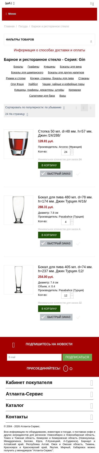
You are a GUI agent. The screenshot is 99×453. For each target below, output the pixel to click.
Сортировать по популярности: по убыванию (35, 108)
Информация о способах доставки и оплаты (49, 50)
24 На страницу (16, 114)
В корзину (49, 165)
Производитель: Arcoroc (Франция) (60, 146)
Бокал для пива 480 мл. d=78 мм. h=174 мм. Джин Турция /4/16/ (65, 199)
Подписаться (77, 357)
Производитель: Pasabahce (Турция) (61, 216)
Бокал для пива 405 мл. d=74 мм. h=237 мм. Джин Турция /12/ (65, 269)
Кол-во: (42, 151)
